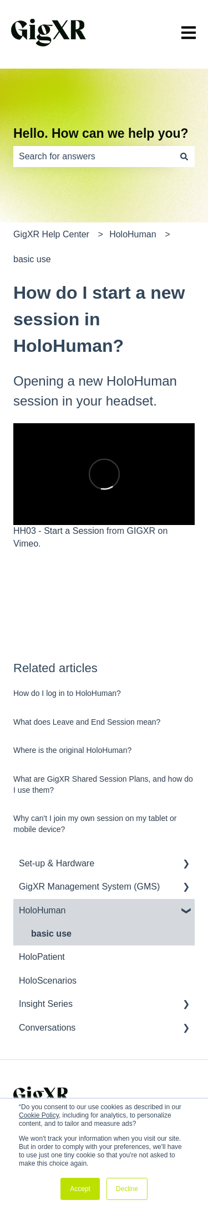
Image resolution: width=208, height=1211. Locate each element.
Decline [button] (127, 1189)
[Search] (184, 156)
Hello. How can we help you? (101, 133)
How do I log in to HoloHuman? (67, 693)
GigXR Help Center (51, 234)
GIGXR (141, 531)
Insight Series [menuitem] (46, 1004)
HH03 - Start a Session (58, 531)
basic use (32, 259)
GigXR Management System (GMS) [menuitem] (89, 886)
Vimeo (25, 543)
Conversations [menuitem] (47, 1027)
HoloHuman (132, 234)
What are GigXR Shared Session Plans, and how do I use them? (103, 784)
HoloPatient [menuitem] (42, 956)
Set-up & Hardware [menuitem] (56, 863)
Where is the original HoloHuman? (72, 750)
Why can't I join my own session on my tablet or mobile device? (94, 824)
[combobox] (93, 156)
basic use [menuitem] (51, 933)
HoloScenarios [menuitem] (48, 980)
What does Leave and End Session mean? (86, 722)
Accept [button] (80, 1189)
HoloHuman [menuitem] (42, 910)
